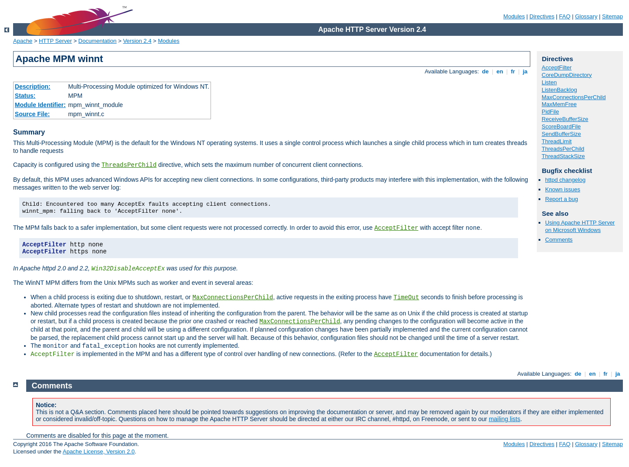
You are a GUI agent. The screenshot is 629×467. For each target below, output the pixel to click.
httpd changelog (565, 179)
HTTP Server (55, 41)
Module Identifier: (40, 104)
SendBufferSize (561, 134)
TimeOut (406, 297)
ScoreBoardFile (561, 126)
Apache (22, 41)
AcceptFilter (396, 228)
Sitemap (612, 16)
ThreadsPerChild (128, 165)
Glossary (586, 16)
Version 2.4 (137, 41)
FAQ (564, 16)
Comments (559, 239)
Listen (549, 82)
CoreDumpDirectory (567, 75)
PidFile (550, 111)
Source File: (32, 114)
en (500, 71)
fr (513, 71)
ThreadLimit (557, 141)
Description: (33, 86)
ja (525, 71)
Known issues (562, 189)
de (485, 71)
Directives (541, 16)
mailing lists (504, 418)
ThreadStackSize (563, 156)
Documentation (97, 41)
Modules (514, 16)
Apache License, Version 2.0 (98, 451)
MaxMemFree (559, 104)
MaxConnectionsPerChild (232, 297)
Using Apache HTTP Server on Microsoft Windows (580, 226)
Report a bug (561, 199)
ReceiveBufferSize (565, 119)
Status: (25, 95)
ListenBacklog (559, 89)
